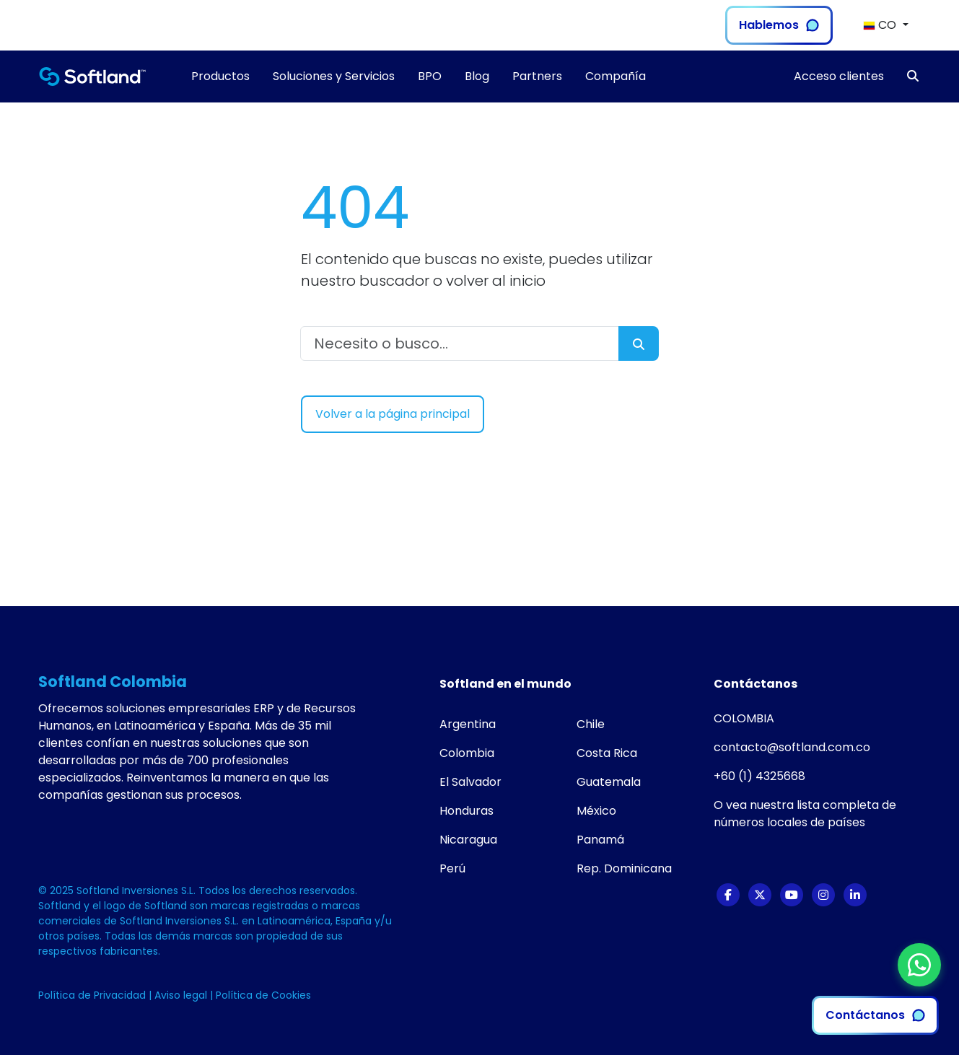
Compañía (615, 76)
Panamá (600, 839)
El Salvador (470, 782)
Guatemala (609, 782)
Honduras (466, 810)
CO (881, 25)
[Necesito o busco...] (459, 343)
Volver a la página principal (392, 414)
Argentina (467, 724)
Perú (452, 868)
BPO (430, 76)
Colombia (466, 753)
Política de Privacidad (93, 995)
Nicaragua (468, 839)
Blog (477, 76)
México (596, 810)
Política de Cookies (263, 995)
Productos (220, 76)
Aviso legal (182, 995)
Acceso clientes (839, 76)
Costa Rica (607, 753)
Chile (591, 724)
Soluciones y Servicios (334, 76)
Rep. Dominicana (624, 868)
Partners (537, 76)
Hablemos (779, 25)
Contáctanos (875, 1015)
